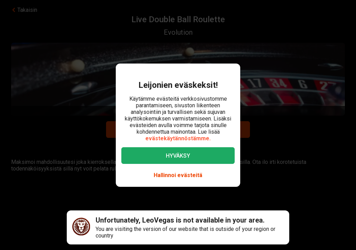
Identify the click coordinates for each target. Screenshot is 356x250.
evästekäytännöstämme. (178, 138)
